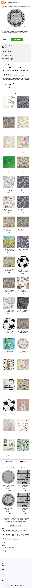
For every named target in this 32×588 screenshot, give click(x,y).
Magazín (3, 569)
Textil (8, 6)
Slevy (3, 565)
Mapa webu (4, 571)
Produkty (5, 6)
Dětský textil (11, 6)
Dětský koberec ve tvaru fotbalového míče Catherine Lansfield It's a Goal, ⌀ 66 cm (23, 270)
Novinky (3, 563)
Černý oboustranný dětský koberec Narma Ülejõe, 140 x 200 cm (22, 311)
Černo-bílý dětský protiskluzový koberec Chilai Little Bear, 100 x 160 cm (9, 393)
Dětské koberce (15, 6)
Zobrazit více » (24, 32)
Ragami (8, 32)
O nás (3, 578)
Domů (3, 6)
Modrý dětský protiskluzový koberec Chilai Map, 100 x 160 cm (9, 352)
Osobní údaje (4, 574)
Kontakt (3, 580)
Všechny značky (5, 560)
